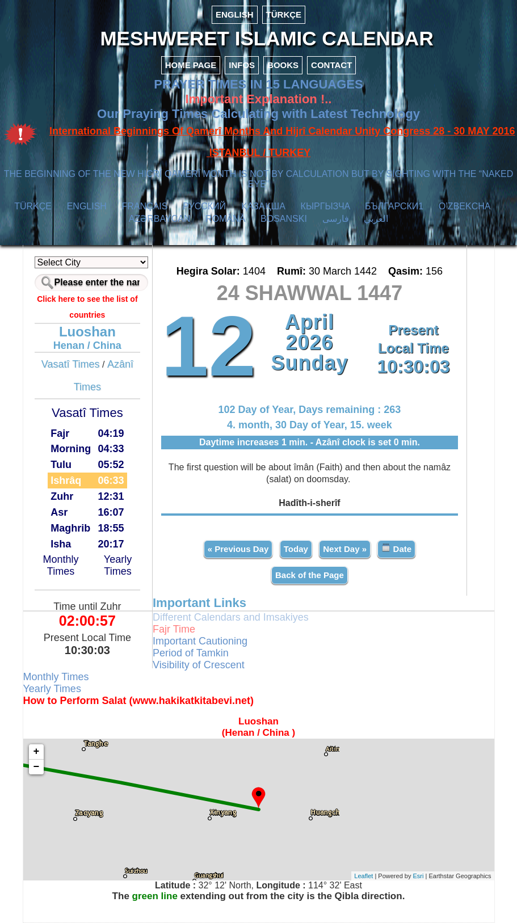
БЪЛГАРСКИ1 (394, 206)
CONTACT (331, 65)
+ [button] (36, 751)
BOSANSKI (283, 219)
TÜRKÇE (284, 14)
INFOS (242, 65)
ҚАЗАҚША (263, 206)
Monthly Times (61, 565)
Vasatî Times (70, 364)
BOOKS (283, 65)
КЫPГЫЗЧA (325, 206)
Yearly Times (118, 565)
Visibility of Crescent (199, 665)
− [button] (36, 767)
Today (296, 549)
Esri (418, 876)
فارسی (335, 219)
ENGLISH (235, 14)
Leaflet (363, 876)
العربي (376, 219)
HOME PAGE (191, 65)
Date (396, 548)
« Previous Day (238, 549)
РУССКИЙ (204, 206)
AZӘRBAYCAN (160, 219)
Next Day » (345, 549)
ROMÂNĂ (225, 219)
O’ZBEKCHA (464, 206)
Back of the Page (309, 575)
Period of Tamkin (191, 653)
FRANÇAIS (145, 206)
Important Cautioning (200, 641)
